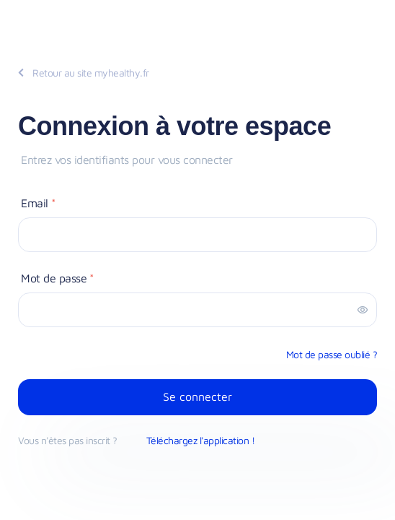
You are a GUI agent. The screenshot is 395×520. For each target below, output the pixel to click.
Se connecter (197, 396)
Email (38, 203)
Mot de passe (57, 278)
